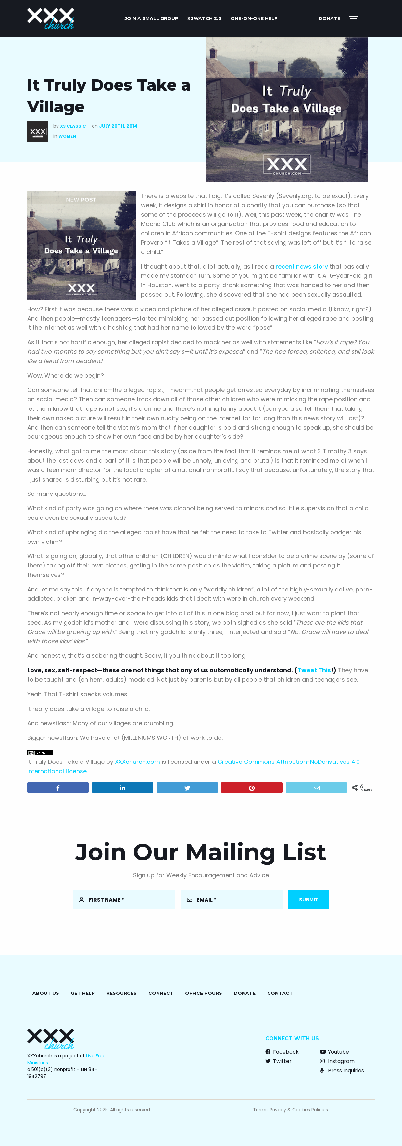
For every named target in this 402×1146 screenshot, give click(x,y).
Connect (160, 993)
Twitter (278, 1061)
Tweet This (314, 670)
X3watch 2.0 (204, 18)
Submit (309, 900)
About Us (45, 993)
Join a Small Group (151, 18)
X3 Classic (73, 126)
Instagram (337, 1061)
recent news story (302, 266)
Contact (280, 993)
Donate (329, 18)
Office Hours (203, 993)
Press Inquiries (342, 1070)
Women (67, 136)
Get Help (83, 993)
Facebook (282, 1052)
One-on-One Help (254, 18)
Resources (122, 993)
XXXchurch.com (137, 762)
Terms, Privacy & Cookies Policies (290, 1109)
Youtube (334, 1052)
